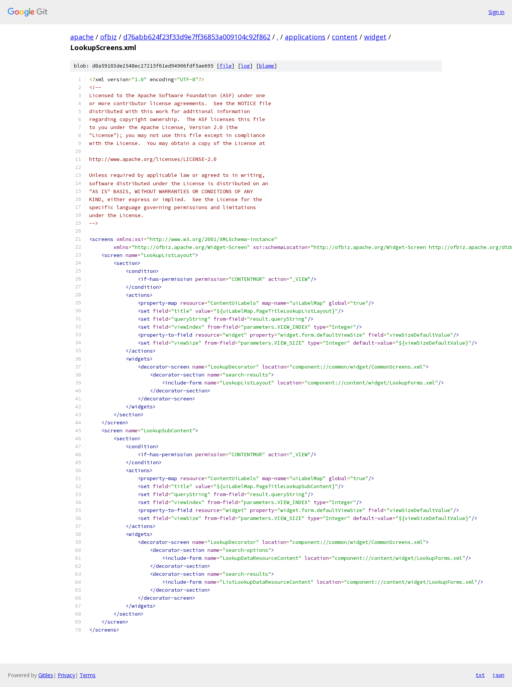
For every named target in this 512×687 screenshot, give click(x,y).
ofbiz (108, 36)
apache (82, 36)
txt (480, 674)
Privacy (66, 675)
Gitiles (45, 675)
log (245, 66)
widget (375, 36)
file (226, 66)
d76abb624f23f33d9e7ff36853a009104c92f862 (196, 36)
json (498, 674)
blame (266, 66)
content (345, 36)
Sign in (496, 12)
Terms (88, 675)
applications (305, 36)
